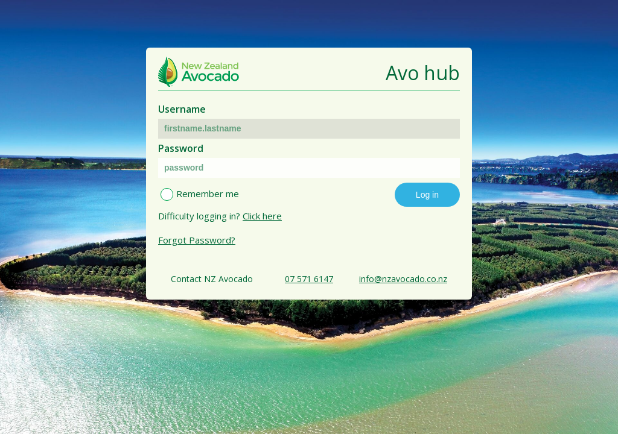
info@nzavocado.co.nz (403, 279)
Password (180, 148)
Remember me (207, 193)
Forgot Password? (196, 240)
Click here (262, 216)
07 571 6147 (309, 279)
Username (182, 109)
